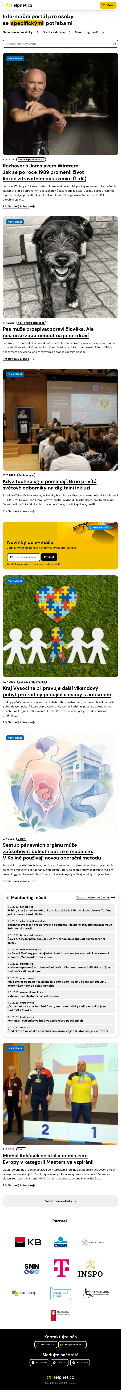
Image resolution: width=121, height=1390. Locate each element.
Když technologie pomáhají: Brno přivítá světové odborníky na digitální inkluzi (49, 484)
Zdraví (22, 838)
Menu (110, 5)
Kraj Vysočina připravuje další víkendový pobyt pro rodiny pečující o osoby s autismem (57, 691)
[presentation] (60, 104)
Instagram (80, 1362)
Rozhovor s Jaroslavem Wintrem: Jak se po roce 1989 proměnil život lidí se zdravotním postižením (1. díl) (44, 172)
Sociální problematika (31, 159)
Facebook (39, 1362)
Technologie (26, 475)
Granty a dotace (54, 32)
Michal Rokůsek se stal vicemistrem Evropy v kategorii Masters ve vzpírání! (48, 1158)
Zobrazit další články (58, 1201)
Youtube (59, 1362)
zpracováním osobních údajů (46, 564)
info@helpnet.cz (72, 1344)
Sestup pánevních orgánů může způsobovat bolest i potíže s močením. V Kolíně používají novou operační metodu (52, 851)
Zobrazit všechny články (93, 897)
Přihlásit (49, 557)
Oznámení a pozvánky (18, 32)
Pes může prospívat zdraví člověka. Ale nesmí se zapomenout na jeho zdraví (48, 332)
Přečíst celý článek (16, 206)
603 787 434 (46, 1344)
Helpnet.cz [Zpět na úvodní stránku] (21, 5)
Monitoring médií (86, 32)
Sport (21, 1149)
